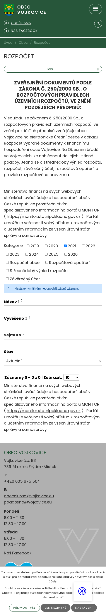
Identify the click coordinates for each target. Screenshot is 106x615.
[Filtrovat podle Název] (53, 309)
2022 (90, 246)
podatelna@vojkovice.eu (28, 502)
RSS (74, 69)
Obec (23, 42)
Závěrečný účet (25, 278)
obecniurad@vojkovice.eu (29, 496)
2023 (14, 254)
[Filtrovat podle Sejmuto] (53, 343)
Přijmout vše (24, 608)
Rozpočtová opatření (70, 262)
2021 (72, 246)
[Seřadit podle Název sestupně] (21, 301)
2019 (35, 246)
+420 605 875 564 (22, 481)
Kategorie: (14, 245)
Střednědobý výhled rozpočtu (39, 270)
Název (11, 301)
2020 (53, 246)
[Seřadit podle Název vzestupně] (21, 300)
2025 (53, 254)
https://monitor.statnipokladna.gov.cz (43, 216)
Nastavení (84, 608)
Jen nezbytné (55, 608)
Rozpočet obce (24, 262)
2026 (73, 254)
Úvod (8, 42)
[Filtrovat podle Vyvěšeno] (53, 327)
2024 (34, 254)
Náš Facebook (17, 553)
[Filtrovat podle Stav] (53, 361)
